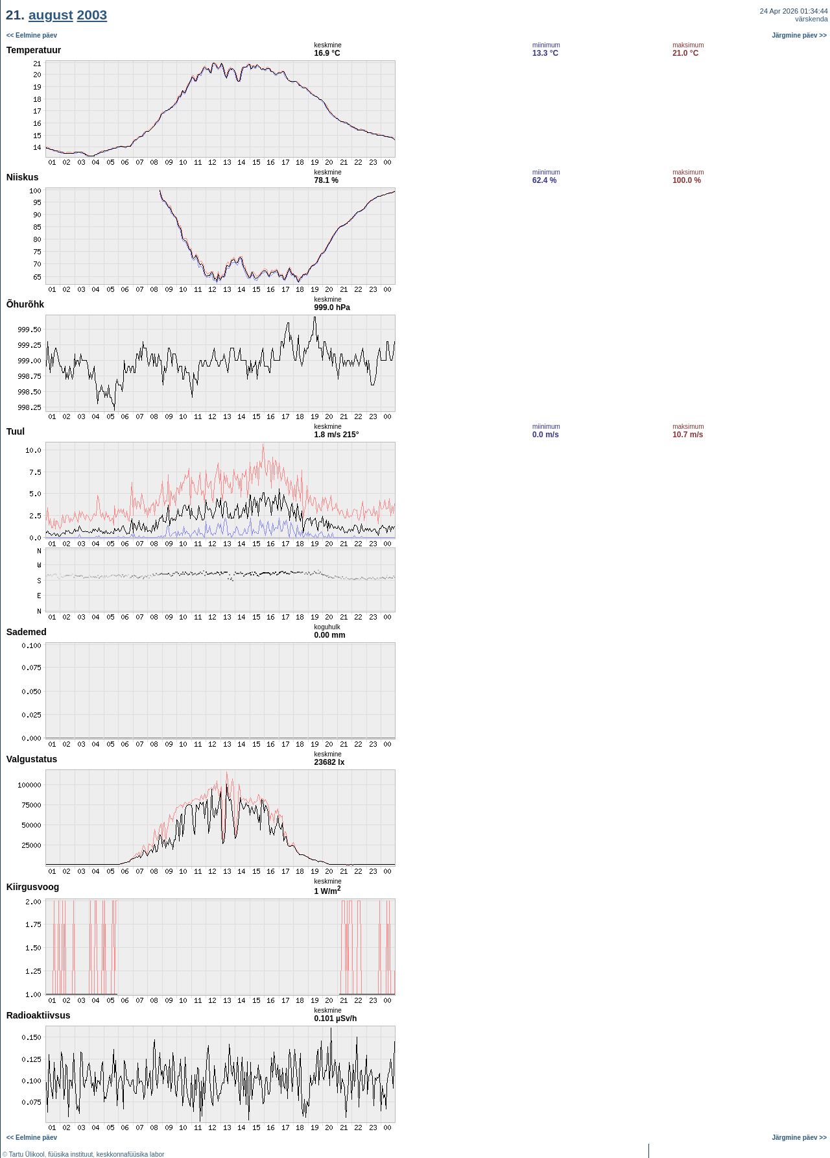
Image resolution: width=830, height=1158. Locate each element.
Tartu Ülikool (27, 1154)
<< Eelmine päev (31, 35)
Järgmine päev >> (799, 35)
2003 (92, 14)
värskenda (811, 19)
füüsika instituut (70, 1154)
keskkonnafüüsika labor (131, 1154)
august (51, 14)
